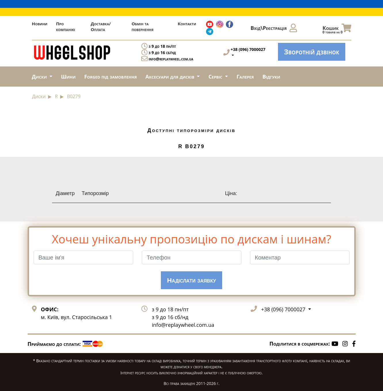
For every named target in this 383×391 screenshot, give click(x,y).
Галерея (245, 76)
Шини (68, 76)
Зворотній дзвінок (311, 51)
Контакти (187, 23)
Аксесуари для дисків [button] (170, 76)
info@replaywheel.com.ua (171, 59)
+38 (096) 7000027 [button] (284, 309)
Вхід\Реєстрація (274, 28)
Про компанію (65, 26)
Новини (39, 23)
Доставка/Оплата (101, 26)
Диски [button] (40, 76)
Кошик (337, 29)
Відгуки (271, 76)
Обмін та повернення (142, 26)
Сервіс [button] (216, 76)
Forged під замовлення (110, 76)
